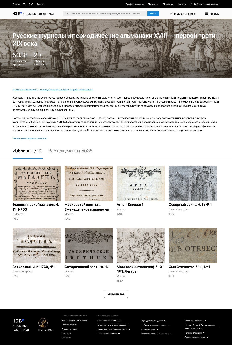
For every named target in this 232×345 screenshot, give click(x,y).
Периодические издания (153, 320)
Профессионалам (135, 4)
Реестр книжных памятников (74, 320)
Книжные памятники (21, 325)
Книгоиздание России (108, 333)
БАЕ (31, 4)
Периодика (154, 4)
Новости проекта (69, 324)
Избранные (28, 150)
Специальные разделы (196, 337)
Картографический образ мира (156, 333)
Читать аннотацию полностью (30, 138)
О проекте (66, 337)
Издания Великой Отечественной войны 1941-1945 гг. (202, 327)
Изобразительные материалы (156, 325)
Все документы (70, 150)
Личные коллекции (195, 333)
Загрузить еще (116, 293)
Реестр (40, 4)
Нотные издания (150, 329)
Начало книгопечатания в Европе (113, 325)
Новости (181, 4)
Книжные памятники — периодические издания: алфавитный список (53, 89)
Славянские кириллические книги (113, 329)
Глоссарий (66, 333)
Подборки (168, 4)
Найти (153, 13)
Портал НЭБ (19, 4)
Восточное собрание (196, 320)
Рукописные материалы (109, 320)
